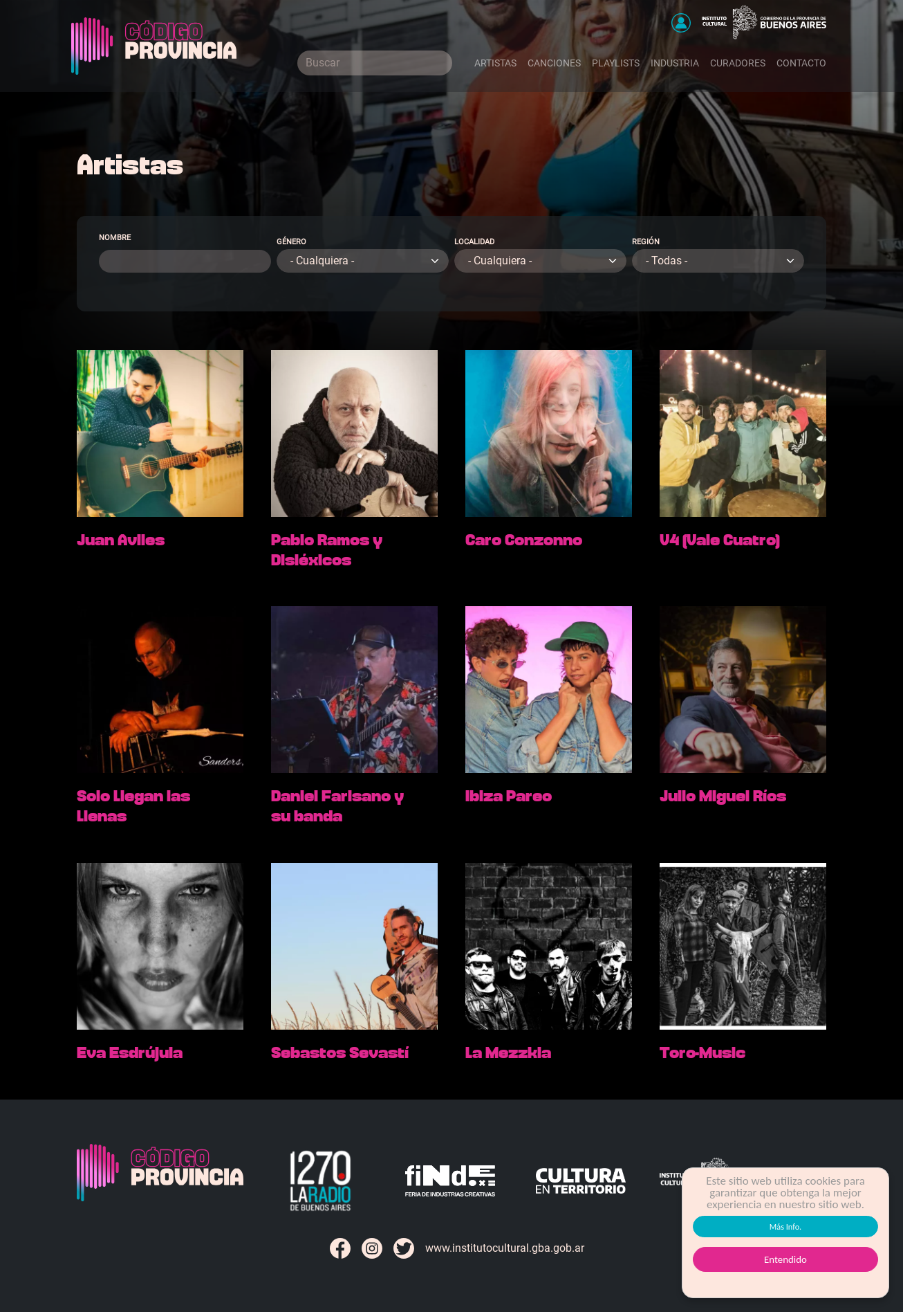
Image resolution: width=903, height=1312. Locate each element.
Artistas (495, 63)
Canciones (554, 63)
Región (646, 241)
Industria (675, 63)
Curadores (737, 63)
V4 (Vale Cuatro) (720, 540)
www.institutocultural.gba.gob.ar (504, 1248)
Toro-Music (702, 1053)
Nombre (115, 237)
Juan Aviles (121, 540)
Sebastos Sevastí (340, 1053)
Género (291, 241)
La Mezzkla (508, 1053)
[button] (681, 23)
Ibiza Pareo (508, 796)
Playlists (616, 63)
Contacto (801, 63)
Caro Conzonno (523, 540)
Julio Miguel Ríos (723, 796)
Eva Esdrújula (130, 1053)
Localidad (474, 241)
